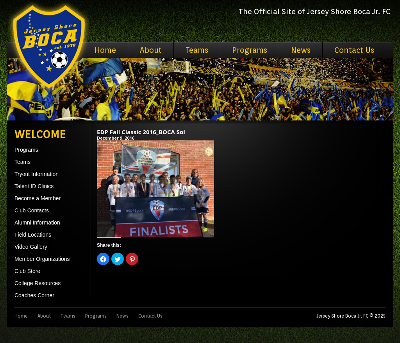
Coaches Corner (34, 295)
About (151, 50)
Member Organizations (42, 259)
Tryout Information (36, 174)
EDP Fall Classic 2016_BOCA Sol (141, 132)
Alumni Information (37, 222)
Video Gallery (30, 247)
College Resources (37, 283)
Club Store (27, 271)
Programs (249, 50)
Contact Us (354, 50)
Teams (197, 50)
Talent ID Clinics (34, 186)
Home (105, 50)
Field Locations (32, 235)
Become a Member (37, 198)
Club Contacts (31, 210)
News (301, 50)
